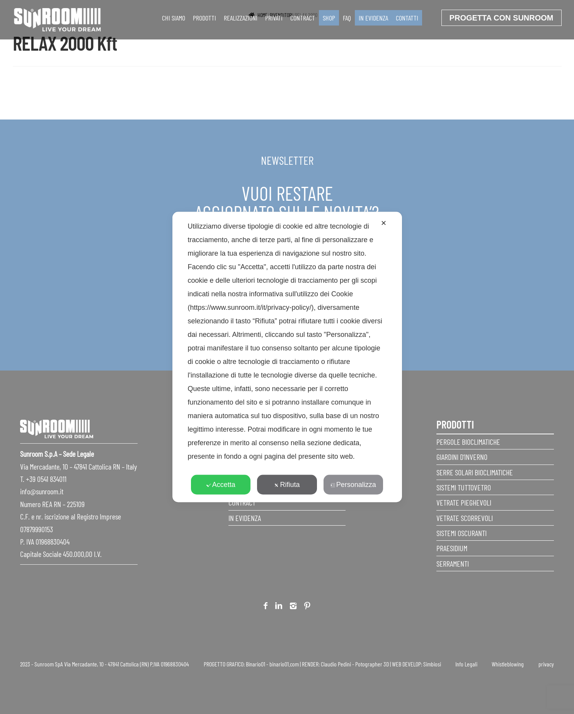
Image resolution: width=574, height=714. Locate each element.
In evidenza (373, 18)
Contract (302, 18)
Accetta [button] (220, 485)
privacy (546, 664)
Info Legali (466, 664)
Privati (274, 18)
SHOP (329, 18)
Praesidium (451, 548)
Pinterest (307, 607)
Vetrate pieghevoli (463, 502)
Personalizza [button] (353, 485)
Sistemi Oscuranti (461, 533)
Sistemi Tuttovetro (463, 487)
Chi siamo (173, 18)
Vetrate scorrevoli (464, 518)
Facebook (265, 607)
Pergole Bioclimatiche (468, 441)
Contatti (407, 18)
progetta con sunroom (502, 18)
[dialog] (287, 357)
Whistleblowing (508, 664)
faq (347, 18)
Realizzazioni (240, 18)
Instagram (293, 607)
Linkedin (278, 607)
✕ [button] (384, 223)
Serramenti (452, 563)
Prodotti (204, 18)
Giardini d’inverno (461, 456)
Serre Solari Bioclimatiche (474, 472)
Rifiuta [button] (287, 485)
